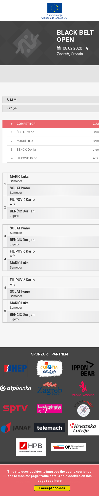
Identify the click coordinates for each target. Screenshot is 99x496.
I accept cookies (52, 488)
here (58, 480)
